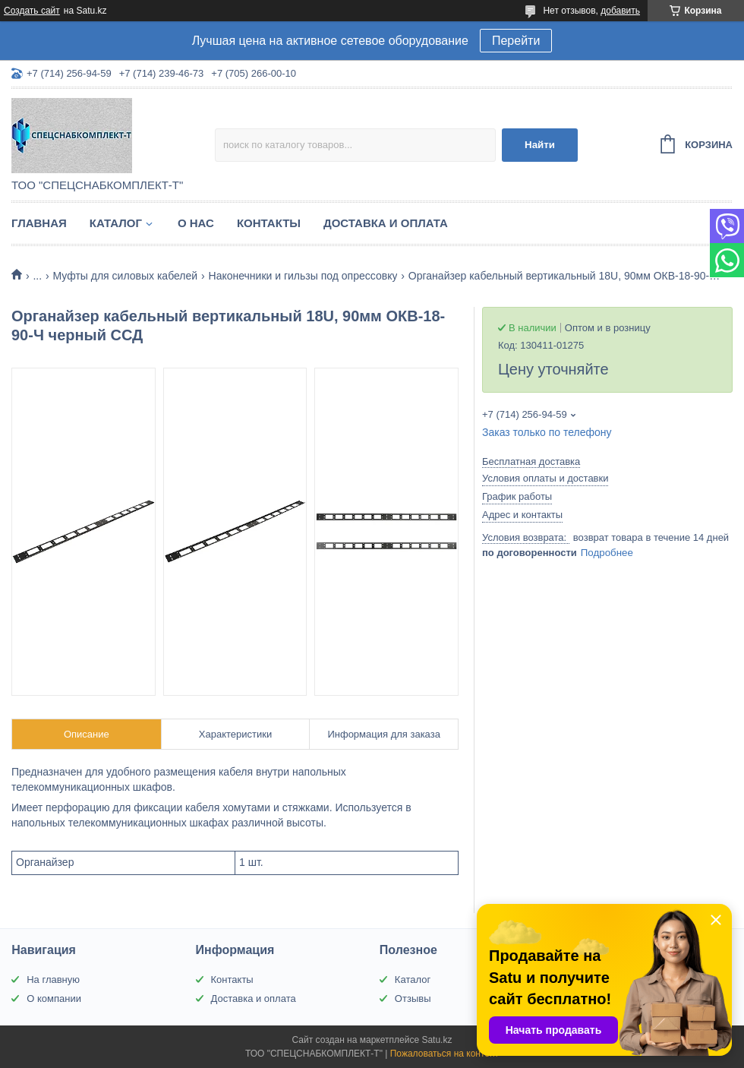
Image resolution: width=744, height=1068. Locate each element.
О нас (196, 223)
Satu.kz (436, 1040)
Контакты (269, 223)
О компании (54, 998)
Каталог (116, 223)
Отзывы (413, 998)
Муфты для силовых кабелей (125, 276)
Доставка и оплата (385, 223)
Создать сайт (32, 10)
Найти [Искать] (540, 144)
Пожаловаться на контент (444, 1053)
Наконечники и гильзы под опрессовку (303, 276)
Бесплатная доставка (531, 461)
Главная (39, 223)
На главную (53, 979)
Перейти (516, 40)
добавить (620, 10)
